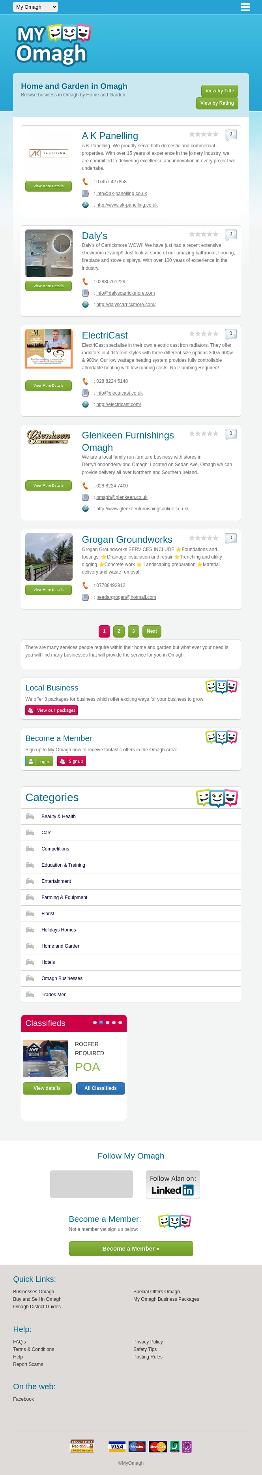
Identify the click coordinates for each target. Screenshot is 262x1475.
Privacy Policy (148, 1342)
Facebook (23, 1399)
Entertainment (56, 881)
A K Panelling (110, 135)
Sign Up (71, 761)
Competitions (55, 849)
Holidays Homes (58, 930)
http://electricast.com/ (118, 404)
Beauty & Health (58, 816)
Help (18, 1357)
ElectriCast (105, 335)
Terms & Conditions (33, 1349)
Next (152, 631)
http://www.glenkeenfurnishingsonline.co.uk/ (142, 509)
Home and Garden (60, 946)
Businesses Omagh (33, 1291)
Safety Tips (145, 1349)
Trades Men (54, 994)
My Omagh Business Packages (166, 1299)
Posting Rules (148, 1357)
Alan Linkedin (173, 1184)
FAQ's (19, 1342)
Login (39, 761)
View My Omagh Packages (51, 710)
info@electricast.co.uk (119, 393)
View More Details (49, 186)
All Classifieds (100, 1088)
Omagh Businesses (61, 978)
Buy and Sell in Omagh (37, 1299)
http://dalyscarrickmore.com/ (125, 304)
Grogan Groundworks (127, 539)
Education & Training (63, 865)
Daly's (95, 235)
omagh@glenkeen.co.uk (122, 497)
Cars (46, 832)
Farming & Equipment (64, 897)
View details (47, 1088)
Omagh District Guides (37, 1306)
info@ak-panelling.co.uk (121, 193)
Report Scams (28, 1364)
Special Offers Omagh (156, 1291)
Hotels (48, 962)
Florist (47, 913)
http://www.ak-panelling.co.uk (126, 205)
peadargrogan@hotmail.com (126, 597)
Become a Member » (130, 1248)
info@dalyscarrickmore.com (125, 293)
